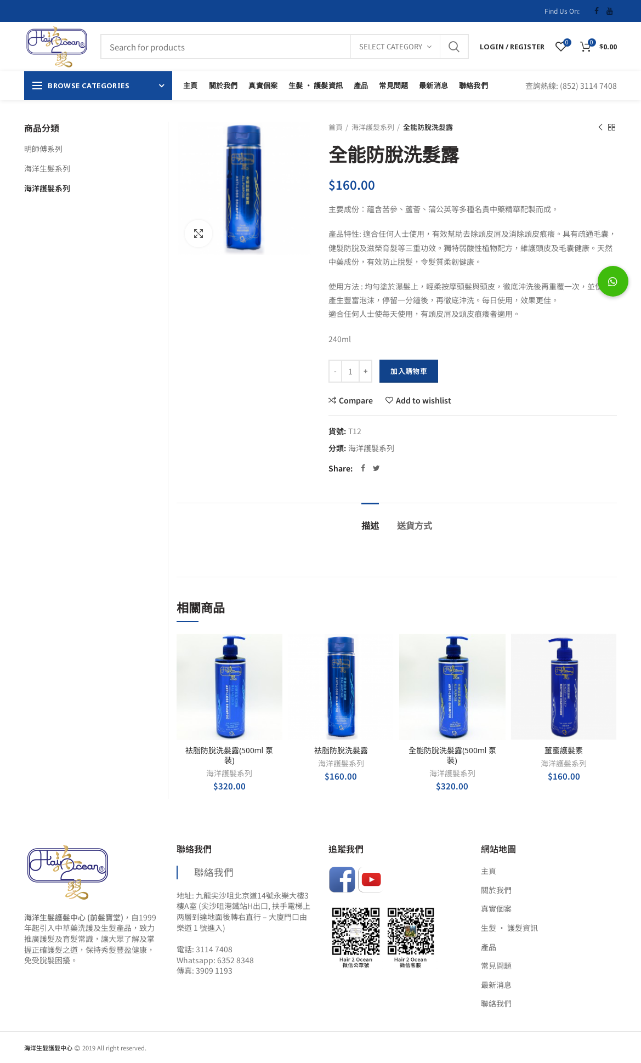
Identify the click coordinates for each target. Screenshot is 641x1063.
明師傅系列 (43, 148)
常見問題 (496, 965)
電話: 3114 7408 (204, 948)
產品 (488, 947)
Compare (356, 400)
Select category (390, 46)
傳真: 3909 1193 (204, 970)
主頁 (488, 871)
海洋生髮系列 (47, 168)
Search (454, 46)
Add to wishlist (423, 400)
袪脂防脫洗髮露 (341, 750)
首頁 (335, 127)
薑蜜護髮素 (563, 750)
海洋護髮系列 (372, 127)
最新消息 (496, 985)
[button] (613, 281)
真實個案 (496, 908)
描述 (370, 526)
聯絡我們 (214, 872)
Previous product (600, 127)
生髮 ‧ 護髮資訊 (509, 928)
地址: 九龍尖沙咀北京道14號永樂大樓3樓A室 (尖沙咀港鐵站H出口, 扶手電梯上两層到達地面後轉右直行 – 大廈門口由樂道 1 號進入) (243, 911)
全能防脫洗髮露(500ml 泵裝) (452, 755)
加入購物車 (408, 371)
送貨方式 (414, 526)
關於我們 (496, 890)
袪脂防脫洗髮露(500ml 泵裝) (229, 755)
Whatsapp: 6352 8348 (215, 959)
